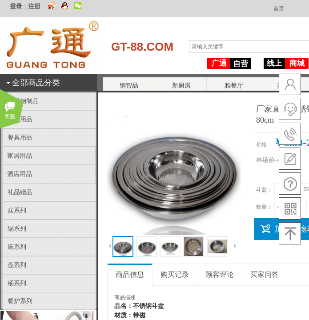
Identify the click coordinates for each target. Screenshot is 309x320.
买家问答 (264, 274)
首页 (278, 8)
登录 (16, 6)
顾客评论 (219, 274)
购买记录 (175, 274)
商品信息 (130, 274)
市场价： (268, 160)
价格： (264, 144)
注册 (34, 6)
